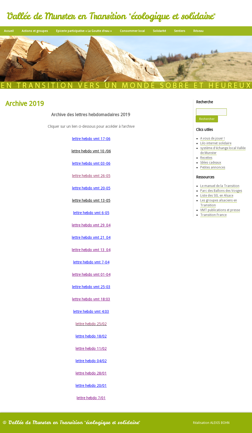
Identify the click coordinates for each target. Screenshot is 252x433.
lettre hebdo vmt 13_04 (91, 250)
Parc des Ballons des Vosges (221, 191)
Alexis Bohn (219, 423)
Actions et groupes (35, 31)
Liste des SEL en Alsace (216, 195)
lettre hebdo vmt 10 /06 (91, 151)
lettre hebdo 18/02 (91, 336)
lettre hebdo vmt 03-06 (91, 163)
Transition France (213, 215)
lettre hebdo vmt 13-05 (91, 200)
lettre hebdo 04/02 (91, 361)
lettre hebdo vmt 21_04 (91, 237)
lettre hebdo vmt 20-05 (91, 188)
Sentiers (179, 31)
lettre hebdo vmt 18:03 (91, 299)
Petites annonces (212, 167)
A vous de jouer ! (212, 138)
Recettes (206, 158)
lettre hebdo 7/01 (91, 398)
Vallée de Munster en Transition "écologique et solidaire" (111, 16)
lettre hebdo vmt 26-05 (91, 176)
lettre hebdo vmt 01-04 (91, 274)
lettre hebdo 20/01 (91, 385)
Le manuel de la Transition (219, 186)
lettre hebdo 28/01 (91, 373)
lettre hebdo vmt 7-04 (91, 262)
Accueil (9, 31)
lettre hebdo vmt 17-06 (91, 139)
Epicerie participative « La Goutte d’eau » (84, 31)
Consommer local (132, 31)
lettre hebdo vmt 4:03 (91, 311)
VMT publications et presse (220, 210)
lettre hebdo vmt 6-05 (91, 213)
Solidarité (159, 31)
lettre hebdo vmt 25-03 (91, 287)
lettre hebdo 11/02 (91, 348)
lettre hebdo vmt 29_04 (91, 225)
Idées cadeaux (210, 162)
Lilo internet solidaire (215, 143)
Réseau (198, 31)
